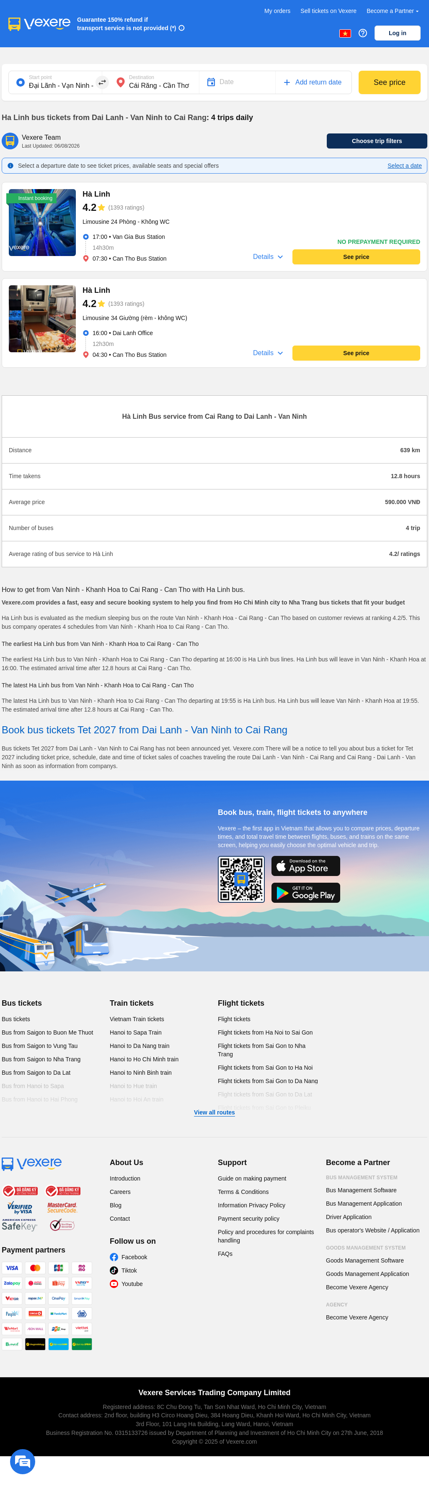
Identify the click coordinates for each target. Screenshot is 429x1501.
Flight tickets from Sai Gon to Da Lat (265, 1094)
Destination (141, 77)
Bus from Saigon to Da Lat (36, 1072)
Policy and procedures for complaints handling (266, 1236)
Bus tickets (22, 1003)
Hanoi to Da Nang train (139, 1046)
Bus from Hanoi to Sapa (33, 1086)
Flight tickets (241, 1003)
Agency (337, 1305)
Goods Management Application (367, 1273)
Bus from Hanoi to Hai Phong (40, 1099)
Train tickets (132, 1003)
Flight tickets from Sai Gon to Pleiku (264, 1107)
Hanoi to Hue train (133, 1086)
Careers (120, 1192)
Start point (40, 77)
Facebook (134, 1257)
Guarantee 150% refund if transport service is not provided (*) (126, 23)
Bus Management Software (361, 1190)
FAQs (225, 1253)
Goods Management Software (365, 1260)
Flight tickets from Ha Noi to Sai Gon (265, 1032)
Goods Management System (366, 1248)
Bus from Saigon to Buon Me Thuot (47, 1032)
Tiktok (129, 1270)
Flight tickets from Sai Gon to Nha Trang (261, 1050)
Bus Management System (362, 1178)
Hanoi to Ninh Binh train (141, 1072)
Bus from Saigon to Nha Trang (41, 1059)
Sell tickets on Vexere (328, 11)
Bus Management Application (364, 1203)
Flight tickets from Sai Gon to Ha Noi (265, 1067)
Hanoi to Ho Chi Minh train (144, 1059)
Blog (115, 1205)
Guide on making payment (252, 1178)
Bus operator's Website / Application (372, 1230)
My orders (277, 11)
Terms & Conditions (243, 1192)
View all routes (214, 1112)
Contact (120, 1218)
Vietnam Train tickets (137, 1019)
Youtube (132, 1284)
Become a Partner (394, 11)
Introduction (125, 1178)
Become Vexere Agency (357, 1287)
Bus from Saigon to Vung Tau (40, 1046)
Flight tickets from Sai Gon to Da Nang (268, 1081)
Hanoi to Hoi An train (136, 1099)
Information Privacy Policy (251, 1205)
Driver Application (349, 1217)
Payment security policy (248, 1218)
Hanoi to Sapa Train (136, 1032)
